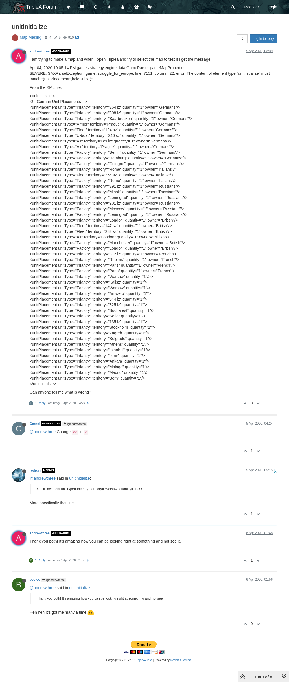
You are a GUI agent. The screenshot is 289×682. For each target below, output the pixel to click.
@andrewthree (75, 424)
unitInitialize (79, 478)
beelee (35, 580)
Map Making (30, 37)
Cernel (35, 424)
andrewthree (40, 51)
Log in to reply (263, 39)
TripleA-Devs (144, 660)
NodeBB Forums (180, 660)
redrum (35, 470)
